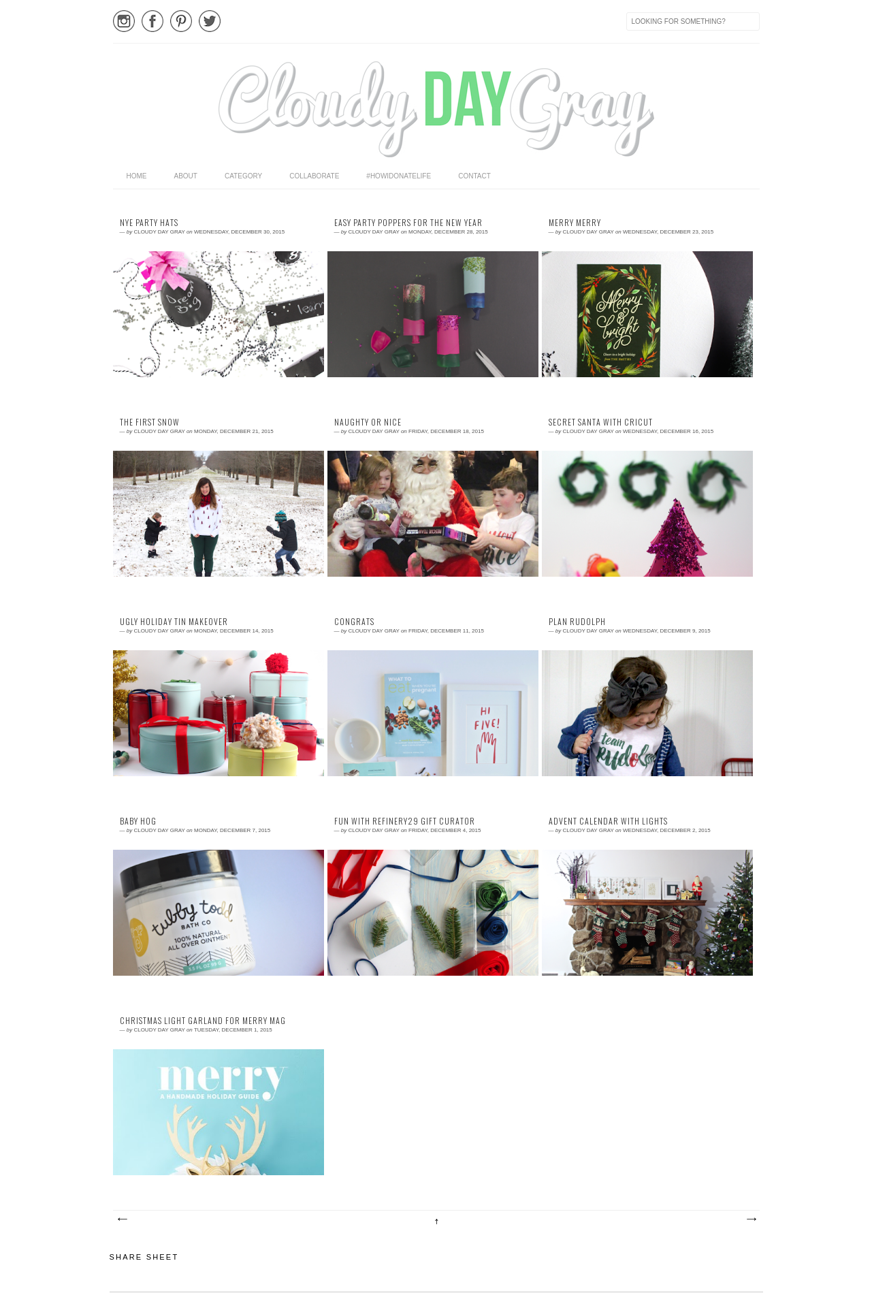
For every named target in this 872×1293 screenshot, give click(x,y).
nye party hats (149, 222)
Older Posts (751, 1219)
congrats (354, 621)
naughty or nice (368, 422)
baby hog (138, 821)
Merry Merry (575, 222)
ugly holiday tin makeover (174, 621)
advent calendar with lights (608, 821)
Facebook (152, 21)
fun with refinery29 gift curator (404, 821)
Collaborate (314, 176)
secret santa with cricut (601, 422)
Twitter (210, 21)
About (185, 176)
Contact (474, 176)
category (243, 176)
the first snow (150, 422)
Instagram (124, 21)
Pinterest (181, 21)
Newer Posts (122, 1219)
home (137, 176)
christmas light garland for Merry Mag (203, 1020)
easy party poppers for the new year (408, 222)
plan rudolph (577, 621)
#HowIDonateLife (398, 176)
